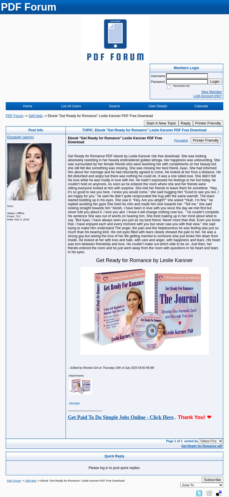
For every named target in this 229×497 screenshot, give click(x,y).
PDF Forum (14, 116)
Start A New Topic (161, 123)
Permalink (181, 140)
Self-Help (36, 116)
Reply (186, 123)
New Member (212, 92)
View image (74, 403)
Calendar (201, 106)
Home (27, 106)
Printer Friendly (208, 123)
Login (215, 81)
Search (114, 106)
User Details (158, 106)
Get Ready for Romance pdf (201, 446)
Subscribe (212, 480)
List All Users (71, 106)
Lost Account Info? (208, 96)
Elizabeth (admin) (20, 137)
